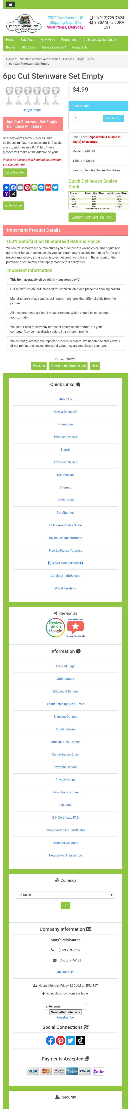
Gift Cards (29, 47)
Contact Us (80, 47)
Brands (11, 47)
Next (95, 366)
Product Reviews (65, 437)
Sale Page (27, 40)
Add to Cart (113, 118)
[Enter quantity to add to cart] (88, 118)
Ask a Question (15, 172)
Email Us (65, 972)
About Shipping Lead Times (65, 704)
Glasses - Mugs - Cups (78, 59)
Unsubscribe (65, 1017)
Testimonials (65, 475)
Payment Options (65, 767)
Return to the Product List (68, 366)
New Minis (48, 40)
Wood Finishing (65, 588)
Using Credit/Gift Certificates (65, 830)
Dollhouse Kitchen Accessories (38, 59)
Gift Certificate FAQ (65, 817)
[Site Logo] (24, 23)
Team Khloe (65, 500)
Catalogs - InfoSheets (65, 576)
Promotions (69, 40)
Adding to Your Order (65, 742)
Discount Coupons (65, 843)
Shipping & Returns (65, 691)
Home (10, 40)
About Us (65, 399)
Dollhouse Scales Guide (100, 40)
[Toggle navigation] (10, 4)
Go (65, 905)
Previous (39, 366)
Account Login (65, 666)
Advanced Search (66, 462)
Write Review (13, 205)
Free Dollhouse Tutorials (65, 550)
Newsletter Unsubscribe (65, 855)
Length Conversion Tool (92, 217)
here (83, 262)
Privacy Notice (65, 780)
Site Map (65, 805)
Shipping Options (65, 717)
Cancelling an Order (65, 754)
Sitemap (65, 487)
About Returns (65, 729)
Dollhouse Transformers (65, 538)
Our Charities (65, 513)
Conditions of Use (65, 792)
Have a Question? (54, 47)
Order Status (65, 679)
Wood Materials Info (65, 563)
